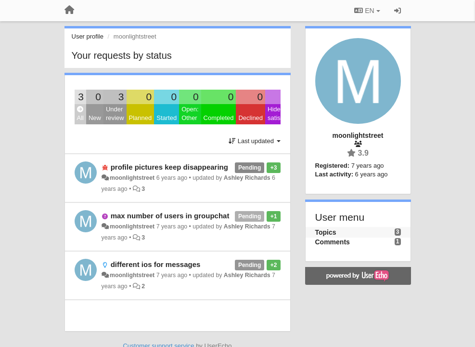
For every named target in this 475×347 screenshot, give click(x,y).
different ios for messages (156, 264)
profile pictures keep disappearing (169, 167)
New (95, 117)
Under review (115, 114)
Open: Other (189, 114)
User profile (87, 36)
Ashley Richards (247, 177)
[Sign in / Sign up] (397, 10)
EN (367, 10)
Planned (140, 117)
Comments (332, 242)
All (80, 114)
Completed (219, 117)
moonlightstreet (132, 177)
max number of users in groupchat (170, 216)
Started (166, 117)
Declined (250, 117)
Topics (325, 232)
